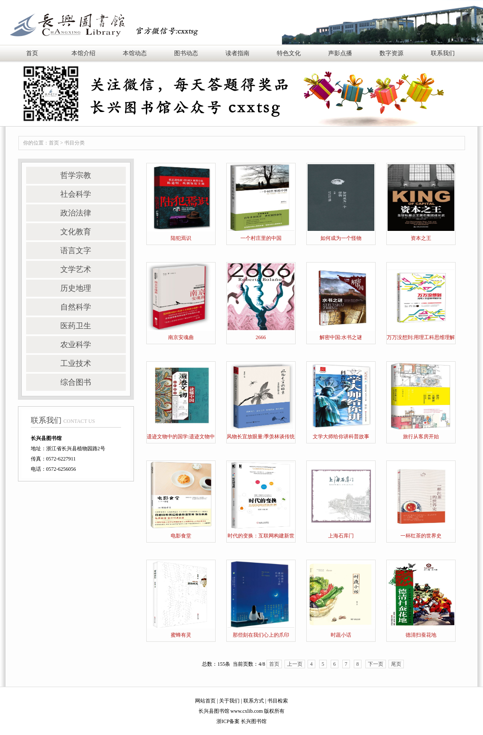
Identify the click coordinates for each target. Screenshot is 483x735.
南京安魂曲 (181, 337)
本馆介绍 (83, 53)
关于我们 (229, 701)
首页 (32, 53)
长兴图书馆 (254, 721)
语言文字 (75, 250)
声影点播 (340, 53)
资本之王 (421, 238)
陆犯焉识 (181, 238)
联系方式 (253, 701)
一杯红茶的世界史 (421, 536)
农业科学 (75, 344)
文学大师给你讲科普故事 (341, 437)
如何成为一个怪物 (341, 238)
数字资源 (391, 53)
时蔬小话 (341, 635)
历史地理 (75, 288)
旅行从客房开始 (421, 437)
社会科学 (75, 194)
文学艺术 (75, 269)
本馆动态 (135, 53)
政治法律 (75, 213)
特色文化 (289, 53)
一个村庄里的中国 (261, 238)
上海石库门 (341, 536)
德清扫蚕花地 (421, 635)
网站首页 (205, 701)
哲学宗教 (75, 175)
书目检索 (277, 701)
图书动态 (186, 53)
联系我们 (443, 53)
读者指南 (237, 53)
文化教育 (75, 231)
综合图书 (75, 382)
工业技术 (75, 363)
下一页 (375, 664)
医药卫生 (75, 326)
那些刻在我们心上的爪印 (261, 635)
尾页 (396, 664)
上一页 (294, 664)
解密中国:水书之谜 (341, 337)
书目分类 (74, 143)
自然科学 (75, 307)
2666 (261, 337)
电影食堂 (181, 536)
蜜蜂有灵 (181, 635)
